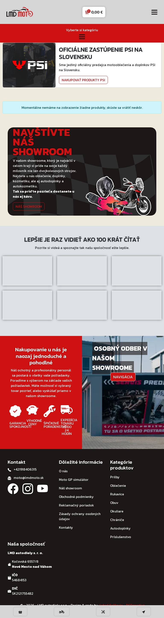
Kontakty (66, 527)
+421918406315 (25, 469)
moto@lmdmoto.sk (29, 477)
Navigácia (123, 377)
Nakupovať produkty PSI (83, 79)
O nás (63, 471)
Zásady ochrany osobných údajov (80, 516)
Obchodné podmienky (76, 496)
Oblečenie (118, 485)
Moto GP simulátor (73, 479)
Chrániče (117, 519)
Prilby (115, 477)
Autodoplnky (120, 528)
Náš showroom (29, 206)
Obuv (114, 502)
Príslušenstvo (120, 536)
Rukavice (117, 494)
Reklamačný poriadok (76, 505)
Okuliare (116, 511)
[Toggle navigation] (154, 12)
